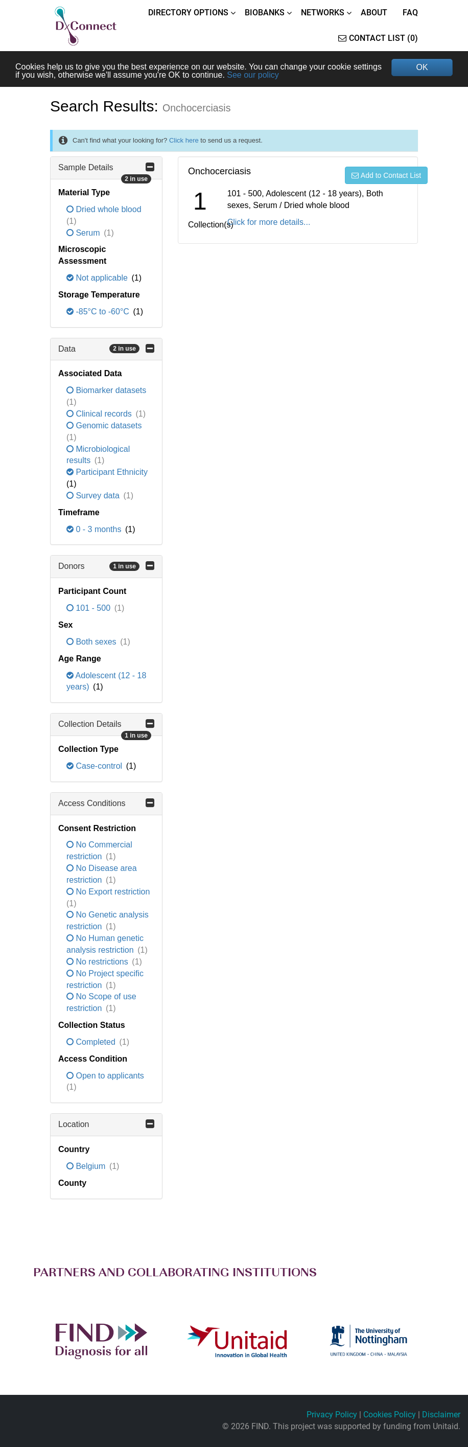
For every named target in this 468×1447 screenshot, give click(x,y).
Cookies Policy (389, 1414)
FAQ (410, 12)
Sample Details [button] (106, 170)
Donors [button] (106, 566)
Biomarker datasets (106, 390)
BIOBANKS (265, 12)
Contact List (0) (378, 38)
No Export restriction (108, 891)
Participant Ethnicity (107, 472)
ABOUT (374, 12)
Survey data (94, 495)
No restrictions (98, 961)
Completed (92, 1042)
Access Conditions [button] (106, 803)
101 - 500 (89, 608)
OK (422, 67)
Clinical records (100, 413)
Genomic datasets (104, 425)
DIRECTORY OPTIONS (188, 12)
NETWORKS (322, 12)
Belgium (87, 1166)
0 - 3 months (95, 529)
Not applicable (98, 277)
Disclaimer (441, 1414)
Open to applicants (105, 1075)
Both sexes (92, 641)
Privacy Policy (332, 1414)
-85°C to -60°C (98, 311)
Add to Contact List (386, 175)
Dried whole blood (104, 209)
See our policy (252, 75)
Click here (184, 140)
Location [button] (106, 1124)
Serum (84, 232)
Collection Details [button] (106, 727)
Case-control (95, 766)
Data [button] (106, 348)
